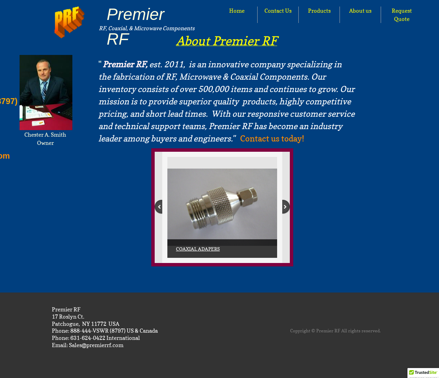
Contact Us (278, 10)
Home (237, 10)
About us (360, 10)
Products (319, 10)
